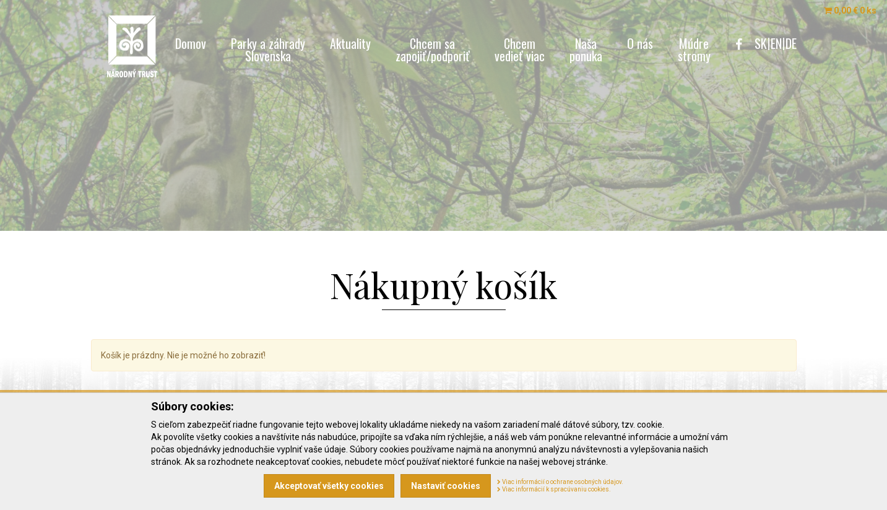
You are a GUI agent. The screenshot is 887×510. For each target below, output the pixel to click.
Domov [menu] (190, 43)
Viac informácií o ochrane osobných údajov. (560, 481)
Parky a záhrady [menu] (268, 49)
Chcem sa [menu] (433, 49)
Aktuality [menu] (350, 43)
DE (791, 43)
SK (761, 43)
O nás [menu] (640, 43)
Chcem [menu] (520, 49)
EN (776, 43)
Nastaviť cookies (445, 486)
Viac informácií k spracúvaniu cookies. (554, 489)
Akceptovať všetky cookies (329, 486)
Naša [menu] (585, 49)
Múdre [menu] (694, 49)
